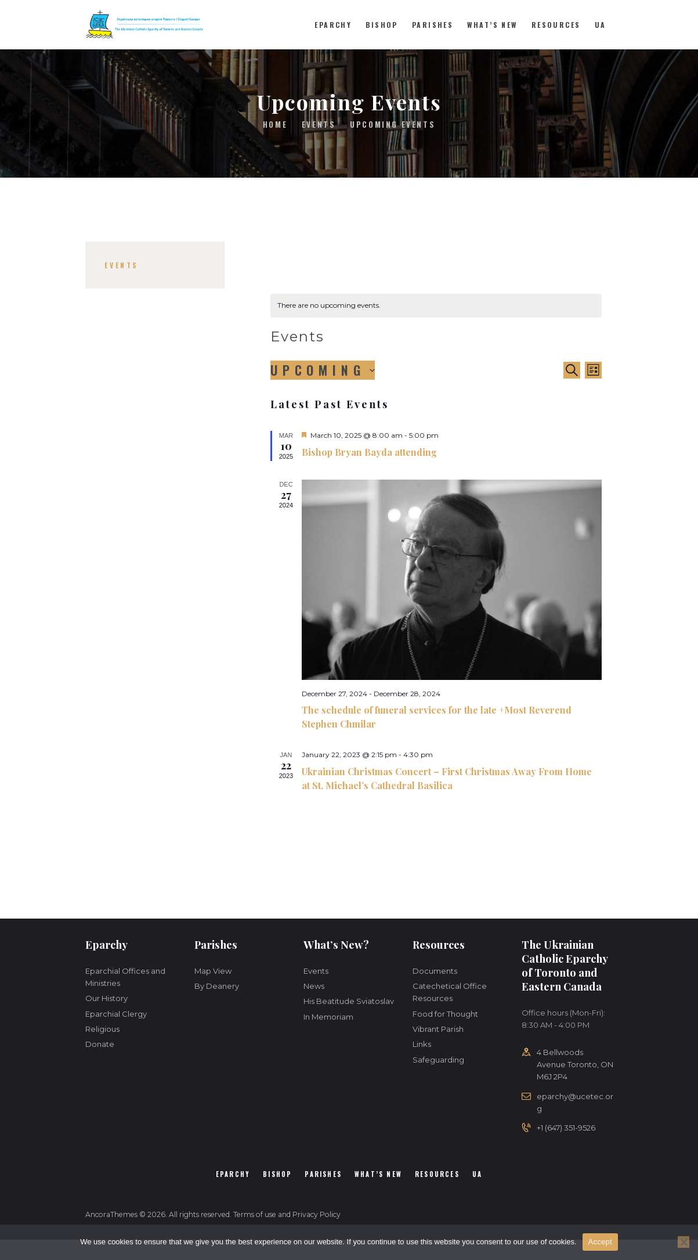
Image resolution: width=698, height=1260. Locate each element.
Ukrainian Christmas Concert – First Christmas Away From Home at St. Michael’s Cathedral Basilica (447, 778)
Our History (106, 998)
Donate (99, 1044)
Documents (435, 970)
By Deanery (216, 986)
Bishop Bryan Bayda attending (369, 452)
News (313, 986)
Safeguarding (438, 1059)
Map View (213, 970)
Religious (102, 1029)
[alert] (436, 306)
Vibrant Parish (438, 1029)
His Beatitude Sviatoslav (348, 1001)
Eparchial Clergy (116, 1013)
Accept (600, 1241)
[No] (683, 1242)
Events (319, 124)
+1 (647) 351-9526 (566, 1127)
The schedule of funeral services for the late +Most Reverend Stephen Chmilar (437, 717)
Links (422, 1044)
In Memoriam (328, 1016)
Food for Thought (445, 1013)
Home (275, 124)
